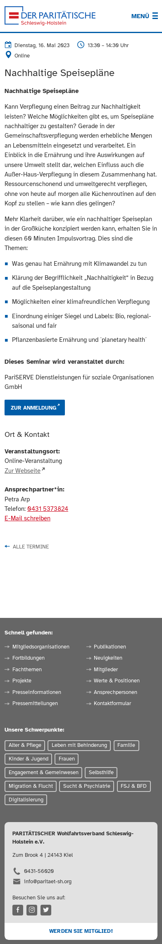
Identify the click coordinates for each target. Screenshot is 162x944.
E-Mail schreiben (27, 518)
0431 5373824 (47, 509)
